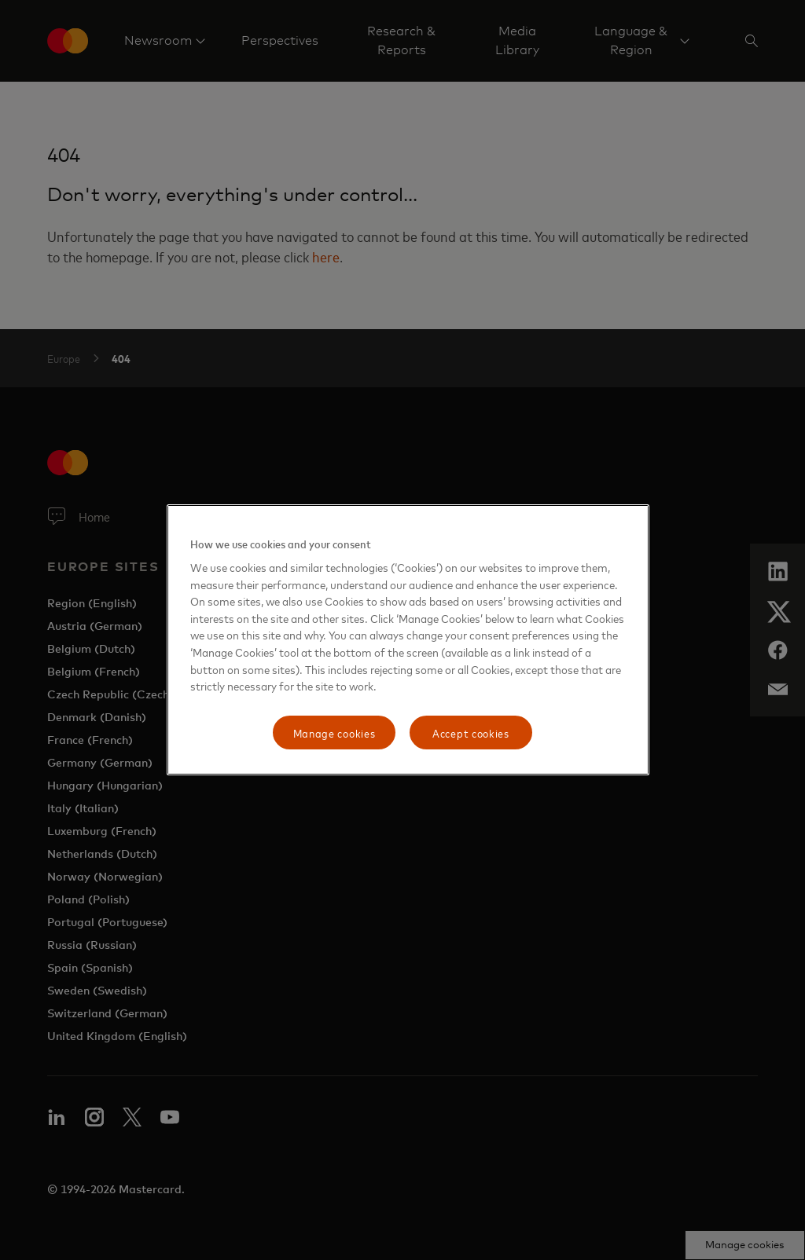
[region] (408, 640)
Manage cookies (334, 732)
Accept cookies (470, 732)
